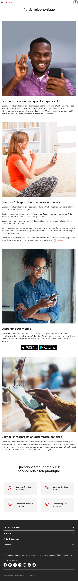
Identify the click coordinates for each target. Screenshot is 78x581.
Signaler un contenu (47, 555)
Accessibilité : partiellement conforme (19, 575)
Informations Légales (12, 555)
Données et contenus (30, 555)
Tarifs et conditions (64, 555)
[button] (39, 527)
